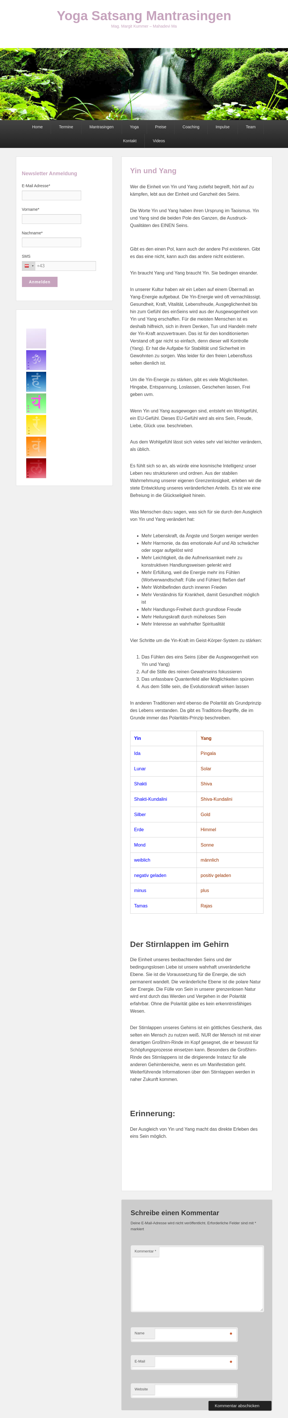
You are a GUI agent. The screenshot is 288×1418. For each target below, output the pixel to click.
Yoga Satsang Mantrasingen (144, 15)
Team (251, 127)
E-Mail (140, 1361)
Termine (66, 127)
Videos (159, 141)
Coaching (191, 127)
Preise (160, 127)
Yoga (134, 127)
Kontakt (129, 141)
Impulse (223, 127)
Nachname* (32, 233)
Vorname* (30, 209)
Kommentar (145, 1251)
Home (37, 127)
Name (140, 1333)
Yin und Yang (153, 170)
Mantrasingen (101, 127)
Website (141, 1389)
